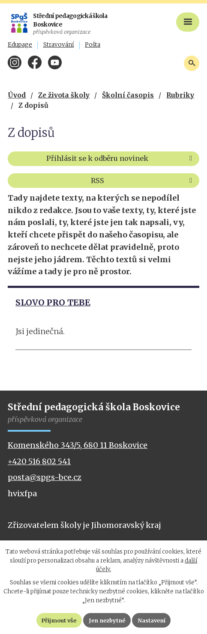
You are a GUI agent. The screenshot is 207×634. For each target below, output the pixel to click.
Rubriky (180, 95)
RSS (143, 180)
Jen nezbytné (107, 620)
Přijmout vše (56, 620)
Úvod (17, 95)
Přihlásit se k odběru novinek (120, 158)
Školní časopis (128, 95)
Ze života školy (64, 95)
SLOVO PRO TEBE (52, 302)
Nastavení (154, 620)
